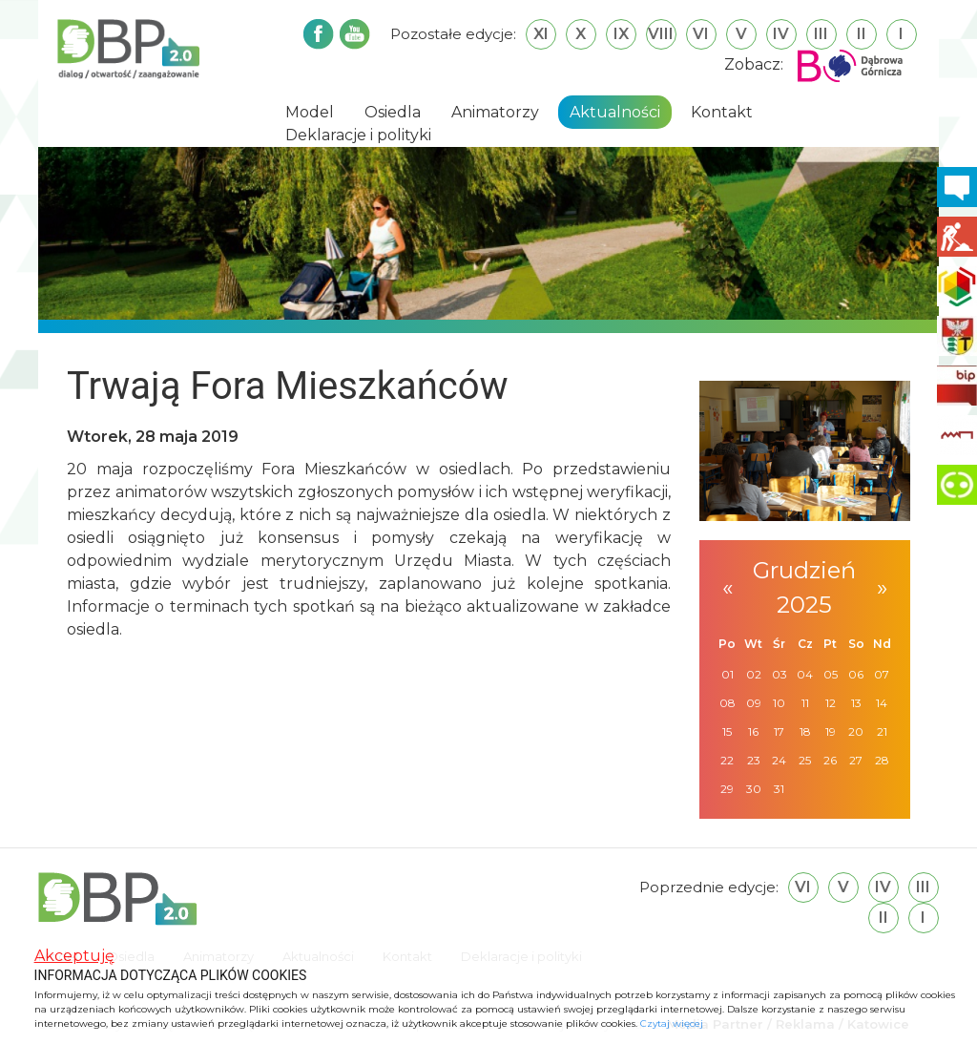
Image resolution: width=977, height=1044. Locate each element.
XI (541, 34)
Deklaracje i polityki (358, 135)
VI (701, 34)
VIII (661, 34)
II (861, 34)
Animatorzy (495, 112)
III (821, 34)
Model (309, 112)
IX (621, 34)
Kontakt (722, 112)
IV (781, 34)
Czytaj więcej (671, 1023)
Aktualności (615, 112)
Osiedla (392, 112)
